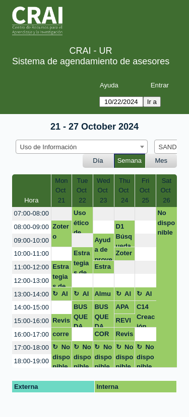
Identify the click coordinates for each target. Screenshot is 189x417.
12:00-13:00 (31, 280)
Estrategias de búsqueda (82, 261)
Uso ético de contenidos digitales (82, 221)
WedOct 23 (103, 190)
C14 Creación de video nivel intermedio (146, 315)
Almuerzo (60, 295)
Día (98, 160)
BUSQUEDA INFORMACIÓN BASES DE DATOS (82, 315)
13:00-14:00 (31, 294)
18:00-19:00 (31, 361)
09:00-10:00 (31, 240)
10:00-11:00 (31, 253)
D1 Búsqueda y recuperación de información (125, 235)
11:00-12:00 (31, 267)
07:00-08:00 (31, 213)
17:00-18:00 (31, 347)
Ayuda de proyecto (103, 248)
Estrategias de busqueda (60, 275)
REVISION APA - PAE (124, 322)
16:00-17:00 (31, 334)
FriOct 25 (146, 190)
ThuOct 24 (124, 190)
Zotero (60, 231)
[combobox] (82, 147)
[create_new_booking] (61, 214)
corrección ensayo (61, 335)
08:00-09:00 (31, 227)
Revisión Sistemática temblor (61, 322)
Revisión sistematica (125, 335)
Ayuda (109, 85)
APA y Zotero (124, 308)
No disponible (166, 222)
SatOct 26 (167, 190)
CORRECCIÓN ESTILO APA (102, 335)
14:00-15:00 (31, 307)
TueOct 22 (83, 190)
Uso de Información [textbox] (48, 147)
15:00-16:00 (31, 321)
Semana (129, 160)
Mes (161, 160)
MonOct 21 (61, 190)
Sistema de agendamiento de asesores (90, 61)
